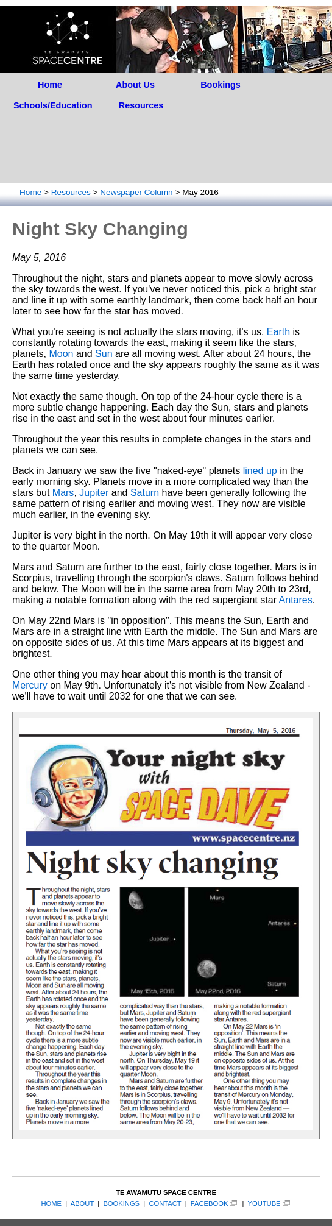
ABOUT (82, 1203)
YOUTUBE (264, 1203)
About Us (135, 85)
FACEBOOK (209, 1203)
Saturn (144, 492)
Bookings (220, 85)
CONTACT (165, 1203)
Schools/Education (53, 105)
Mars (63, 492)
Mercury (30, 685)
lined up (260, 471)
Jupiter (93, 492)
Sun (103, 354)
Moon (61, 354)
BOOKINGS (121, 1203)
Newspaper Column (136, 192)
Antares (296, 600)
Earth (278, 332)
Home (50, 85)
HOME (51, 1203)
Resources (141, 105)
